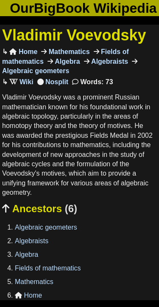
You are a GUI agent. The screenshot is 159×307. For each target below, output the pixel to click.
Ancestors (39, 208)
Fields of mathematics (48, 268)
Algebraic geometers (46, 227)
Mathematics (68, 51)
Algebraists (108, 61)
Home (23, 51)
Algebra (66, 61)
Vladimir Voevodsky (74, 35)
